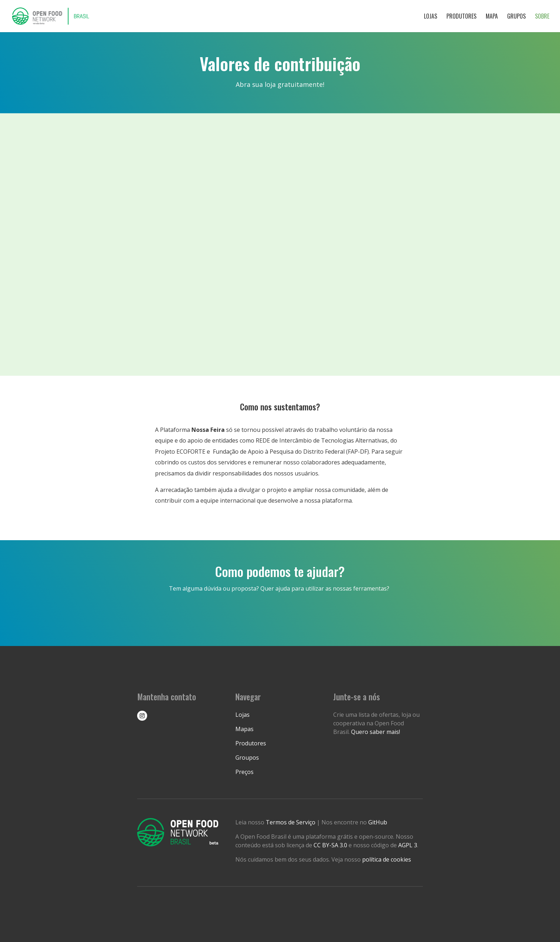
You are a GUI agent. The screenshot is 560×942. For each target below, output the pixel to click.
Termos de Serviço (291, 822)
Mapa (492, 17)
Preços (244, 772)
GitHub (377, 822)
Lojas (430, 17)
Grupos (516, 17)
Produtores (461, 17)
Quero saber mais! (375, 732)
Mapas (244, 729)
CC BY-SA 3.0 (330, 845)
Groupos (247, 757)
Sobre (542, 17)
